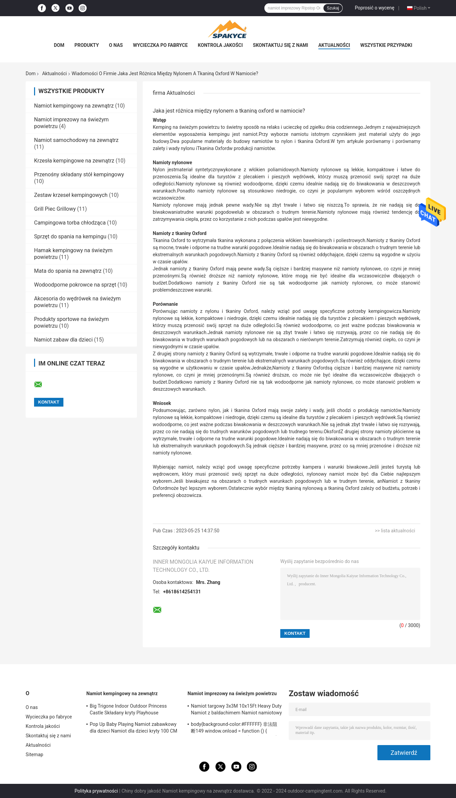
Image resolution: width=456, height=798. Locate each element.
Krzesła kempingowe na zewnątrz (74, 160)
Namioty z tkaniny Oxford (299, 368)
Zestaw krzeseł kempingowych (71, 195)
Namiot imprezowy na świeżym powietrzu (232, 693)
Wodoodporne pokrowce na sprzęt (75, 285)
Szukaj (333, 8)
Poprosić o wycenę (374, 7)
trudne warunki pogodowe (208, 212)
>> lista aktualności (395, 530)
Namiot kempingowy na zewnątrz (74, 105)
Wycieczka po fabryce (160, 45)
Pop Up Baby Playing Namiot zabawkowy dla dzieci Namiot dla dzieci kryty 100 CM (133, 727)
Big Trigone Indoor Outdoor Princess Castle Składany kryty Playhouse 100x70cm (128, 710)
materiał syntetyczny (197, 169)
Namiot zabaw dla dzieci (63, 339)
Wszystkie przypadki (386, 45)
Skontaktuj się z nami (280, 45)
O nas (116, 45)
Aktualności (334, 45)
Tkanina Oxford (213, 148)
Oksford (332, 431)
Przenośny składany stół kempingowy (79, 174)
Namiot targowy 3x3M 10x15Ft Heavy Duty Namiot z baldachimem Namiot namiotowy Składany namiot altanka (236, 710)
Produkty (87, 45)
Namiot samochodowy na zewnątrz (76, 140)
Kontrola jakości (220, 45)
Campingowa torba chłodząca (70, 222)
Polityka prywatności (96, 791)
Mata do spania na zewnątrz (68, 271)
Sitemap (34, 754)
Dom (59, 45)
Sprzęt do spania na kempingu (70, 236)
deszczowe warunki (190, 290)
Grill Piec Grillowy (55, 209)
